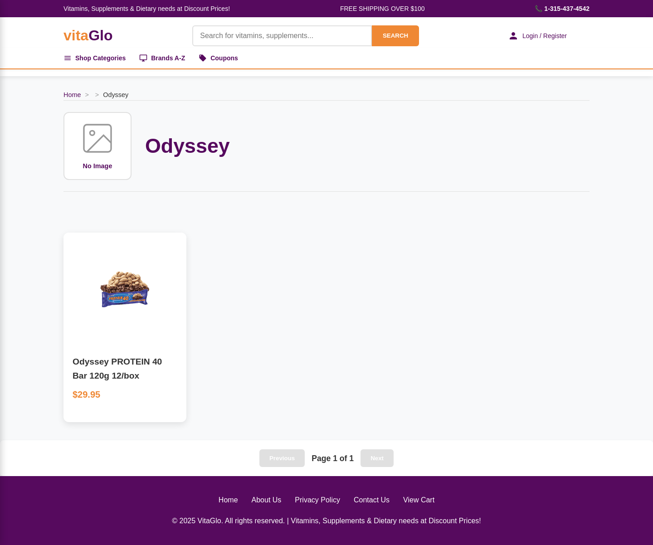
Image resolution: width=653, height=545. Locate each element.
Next (377, 458)
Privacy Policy (317, 500)
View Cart (418, 500)
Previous (282, 458)
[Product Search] (282, 35)
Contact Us (372, 500)
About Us (267, 500)
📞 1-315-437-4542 (562, 8)
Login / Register (537, 35)
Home (72, 94)
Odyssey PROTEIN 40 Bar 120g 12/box (117, 368)
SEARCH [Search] (395, 35)
